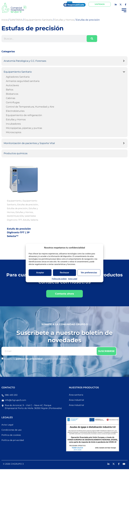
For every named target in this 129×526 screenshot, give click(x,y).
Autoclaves (12, 85)
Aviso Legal (72, 279)
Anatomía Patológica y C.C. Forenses (25, 60)
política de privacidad (29, 358)
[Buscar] (91, 38)
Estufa (26, 220)
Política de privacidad (12, 440)
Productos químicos (15, 153)
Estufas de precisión (27, 204)
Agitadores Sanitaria (18, 76)
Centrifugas (13, 102)
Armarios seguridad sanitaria (22, 81)
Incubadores (13, 123)
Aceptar (40, 272)
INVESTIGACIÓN (15, 216)
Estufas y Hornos (16, 119)
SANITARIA (30, 216)
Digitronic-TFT (14, 220)
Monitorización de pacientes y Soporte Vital (29, 143)
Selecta (34, 220)
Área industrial (76, 400)
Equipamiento (14, 200)
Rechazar (64, 272)
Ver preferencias (89, 272)
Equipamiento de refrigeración (24, 115)
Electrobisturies (15, 111)
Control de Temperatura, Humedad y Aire (30, 106)
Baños (9, 89)
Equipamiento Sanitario (18, 71)
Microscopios (13, 132)
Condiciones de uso (11, 430)
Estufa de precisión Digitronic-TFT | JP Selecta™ (19, 232)
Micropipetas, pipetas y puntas (24, 128)
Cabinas (10, 98)
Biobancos (12, 93)
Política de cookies (59, 279)
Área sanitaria (76, 394)
